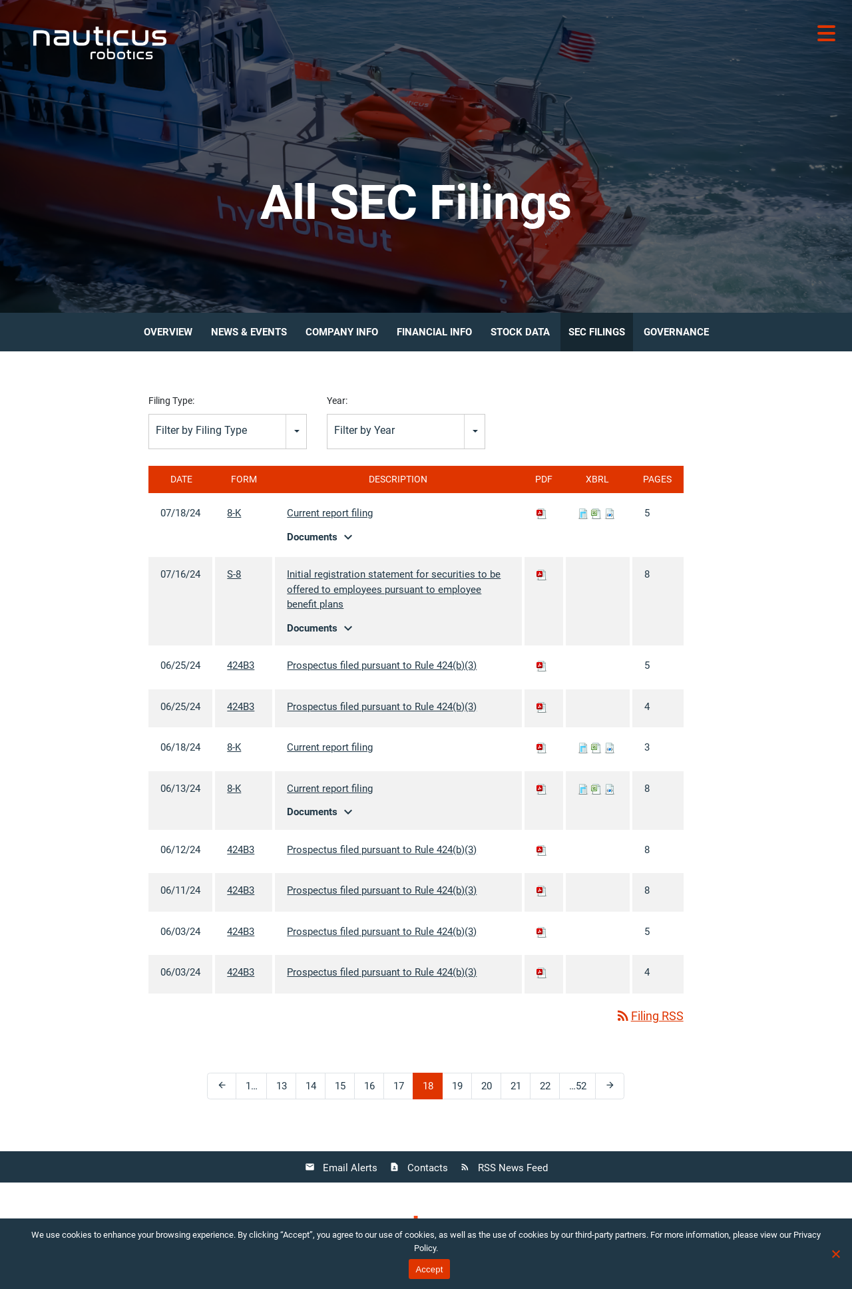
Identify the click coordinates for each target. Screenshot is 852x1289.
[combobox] (227, 431)
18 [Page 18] (432, 1089)
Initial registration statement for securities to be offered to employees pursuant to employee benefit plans (394, 589)
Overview (168, 332)
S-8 (234, 574)
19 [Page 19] (462, 1089)
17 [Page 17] (403, 1089)
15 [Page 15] (344, 1089)
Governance (676, 332)
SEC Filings (596, 332)
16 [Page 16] (374, 1089)
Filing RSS (649, 1016)
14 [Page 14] (315, 1089)
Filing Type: (171, 400)
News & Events (249, 332)
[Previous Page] (221, 1086)
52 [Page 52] (579, 1089)
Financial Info (434, 332)
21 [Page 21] (520, 1089)
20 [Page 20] (491, 1089)
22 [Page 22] (549, 1089)
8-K (234, 513)
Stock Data (520, 332)
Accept (429, 1269)
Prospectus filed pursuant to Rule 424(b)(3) (382, 665)
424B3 (240, 665)
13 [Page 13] (286, 1089)
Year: (337, 400)
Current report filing (330, 513)
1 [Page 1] (256, 1089)
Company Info (342, 332)
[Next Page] (609, 1086)
